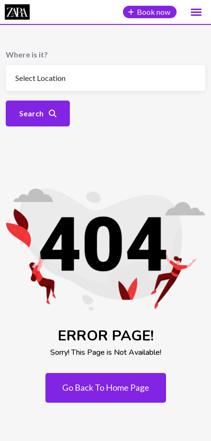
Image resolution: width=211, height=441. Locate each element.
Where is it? (27, 54)
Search (37, 113)
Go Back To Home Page (105, 387)
